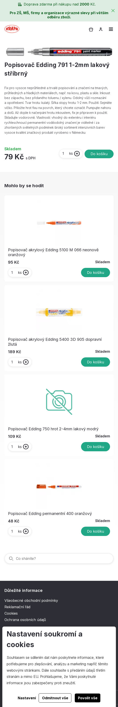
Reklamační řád (17, 607)
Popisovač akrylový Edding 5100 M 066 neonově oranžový (53, 252)
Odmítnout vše (55, 698)
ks (67, 153)
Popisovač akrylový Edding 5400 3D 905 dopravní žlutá (55, 342)
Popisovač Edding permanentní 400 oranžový (50, 513)
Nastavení (27, 698)
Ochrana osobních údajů (25, 619)
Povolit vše (87, 698)
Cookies (11, 613)
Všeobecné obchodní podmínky (31, 600)
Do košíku (99, 154)
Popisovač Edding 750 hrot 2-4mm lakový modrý (53, 429)
